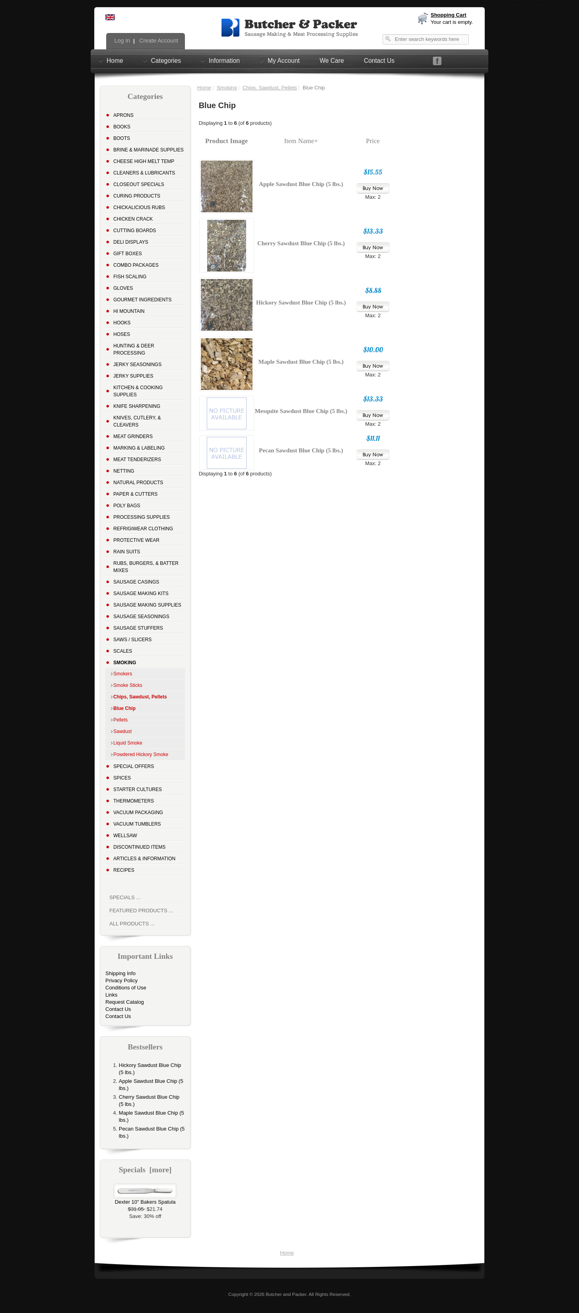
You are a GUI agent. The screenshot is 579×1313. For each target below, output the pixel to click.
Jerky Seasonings (137, 364)
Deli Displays (130, 242)
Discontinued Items (139, 847)
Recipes (123, 870)
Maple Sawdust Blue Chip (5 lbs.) (301, 362)
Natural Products (138, 482)
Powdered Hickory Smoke (140, 754)
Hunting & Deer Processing (133, 349)
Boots (121, 138)
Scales (122, 651)
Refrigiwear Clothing (143, 528)
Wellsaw (125, 835)
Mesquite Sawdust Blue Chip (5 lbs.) (301, 411)
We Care (332, 60)
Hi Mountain (128, 311)
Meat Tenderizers (137, 459)
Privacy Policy (121, 980)
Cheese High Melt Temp (143, 161)
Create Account (158, 40)
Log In (121, 40)
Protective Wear (136, 540)
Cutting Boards (134, 230)
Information (224, 60)
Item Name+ (301, 141)
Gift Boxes (127, 253)
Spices (122, 778)
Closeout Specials (138, 184)
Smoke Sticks (127, 685)
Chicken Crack (133, 219)
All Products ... (132, 924)
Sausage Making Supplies (147, 605)
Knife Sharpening (136, 406)
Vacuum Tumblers (137, 824)
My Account (284, 60)
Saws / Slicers (132, 639)
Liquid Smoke (127, 743)
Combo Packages (136, 265)
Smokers (122, 674)
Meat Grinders (133, 436)
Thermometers (133, 801)
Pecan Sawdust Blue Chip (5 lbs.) (301, 450)
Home (115, 60)
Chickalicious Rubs (139, 207)
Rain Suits (126, 552)
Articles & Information (144, 858)
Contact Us (379, 60)
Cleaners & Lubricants (144, 173)
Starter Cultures (137, 789)
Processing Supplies (141, 517)
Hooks (121, 323)
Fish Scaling (129, 276)
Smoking (227, 88)
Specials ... (124, 897)
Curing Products (136, 196)
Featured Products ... (141, 910)
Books (121, 127)
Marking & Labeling (139, 448)
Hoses (121, 334)
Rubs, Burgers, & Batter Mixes (146, 566)
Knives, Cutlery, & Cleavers (137, 421)
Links (111, 995)
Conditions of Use (125, 988)
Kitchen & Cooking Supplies (138, 391)
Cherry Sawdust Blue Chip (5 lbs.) (301, 243)
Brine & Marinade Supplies (148, 150)
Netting (123, 471)
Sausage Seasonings (141, 616)
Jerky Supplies (133, 376)
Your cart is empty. (452, 22)
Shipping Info (120, 973)
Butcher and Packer (286, 1294)
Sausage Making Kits (141, 593)
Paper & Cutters (135, 494)
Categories (166, 60)
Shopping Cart (448, 15)
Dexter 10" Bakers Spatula (145, 1199)
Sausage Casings (136, 582)
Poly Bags (126, 505)
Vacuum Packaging (138, 812)
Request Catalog (124, 1002)
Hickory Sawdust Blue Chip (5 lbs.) (301, 302)
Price (373, 141)
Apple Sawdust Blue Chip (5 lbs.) (301, 184)
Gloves (123, 288)
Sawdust (122, 731)
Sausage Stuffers (138, 628)
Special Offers (133, 766)
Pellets (120, 720)
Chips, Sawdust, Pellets (270, 88)
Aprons (123, 115)
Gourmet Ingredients (142, 300)
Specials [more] (145, 1170)
